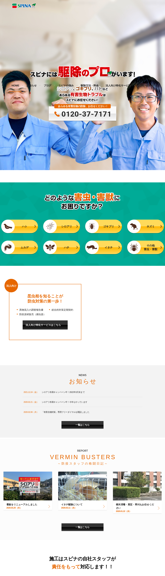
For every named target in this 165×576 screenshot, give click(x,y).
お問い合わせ (146, 85)
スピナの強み (66, 85)
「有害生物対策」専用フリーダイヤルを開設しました (65, 311)
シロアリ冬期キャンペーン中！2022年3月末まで (63, 291)
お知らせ (31, 85)
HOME (15, 85)
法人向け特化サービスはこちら (43, 223)
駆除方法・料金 (90, 85)
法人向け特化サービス (118, 85)
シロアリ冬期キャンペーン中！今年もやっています (64, 301)
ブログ (47, 85)
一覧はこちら (82, 323)
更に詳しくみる (82, 495)
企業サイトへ (41, 568)
